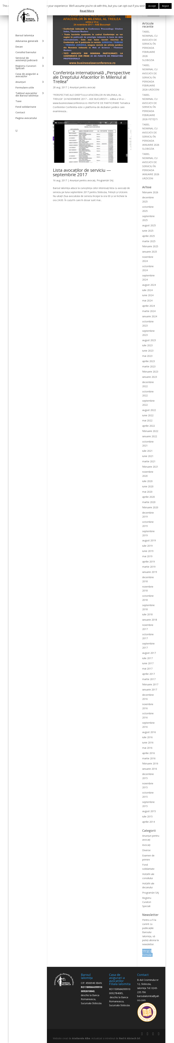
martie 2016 (148, 758)
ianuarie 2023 (149, 376)
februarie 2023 (150, 371)
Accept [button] (152, 5)
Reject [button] (165, 5)
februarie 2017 (150, 684)
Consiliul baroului (25, 52)
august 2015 (149, 811)
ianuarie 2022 (149, 436)
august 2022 (149, 410)
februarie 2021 (150, 466)
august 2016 (149, 732)
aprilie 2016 (148, 753)
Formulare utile (24, 87)
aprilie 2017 (148, 673)
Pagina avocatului (26, 118)
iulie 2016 (147, 737)
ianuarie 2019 (149, 572)
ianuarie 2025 (149, 251)
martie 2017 (148, 679)
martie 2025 (148, 241)
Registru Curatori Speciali (25, 67)
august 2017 (149, 652)
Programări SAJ (105, 180)
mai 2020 (147, 491)
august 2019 (149, 540)
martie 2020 (148, 502)
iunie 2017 (147, 663)
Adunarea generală (26, 41)
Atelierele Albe (81, 1038)
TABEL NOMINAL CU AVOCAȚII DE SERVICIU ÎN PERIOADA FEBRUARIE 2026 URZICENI (150, 77)
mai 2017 (147, 668)
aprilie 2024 (148, 305)
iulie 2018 (147, 614)
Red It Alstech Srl (129, 1038)
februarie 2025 (150, 246)
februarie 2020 (150, 507)
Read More (87, 11)
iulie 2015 (147, 816)
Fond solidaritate (25, 107)
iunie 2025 (147, 230)
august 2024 (149, 284)
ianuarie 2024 (149, 316)
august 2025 (149, 225)
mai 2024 (147, 300)
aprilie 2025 (148, 236)
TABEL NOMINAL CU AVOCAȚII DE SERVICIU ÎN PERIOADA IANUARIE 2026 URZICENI (150, 166)
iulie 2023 (147, 345)
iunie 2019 (147, 551)
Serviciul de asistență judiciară (26, 59)
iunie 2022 (147, 415)
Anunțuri (20, 82)
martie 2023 (148, 366)
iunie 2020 (147, 486)
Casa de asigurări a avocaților (26, 75)
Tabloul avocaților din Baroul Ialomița (26, 94)
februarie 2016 (150, 763)
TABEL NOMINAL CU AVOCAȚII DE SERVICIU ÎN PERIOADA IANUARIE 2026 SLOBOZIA (150, 136)
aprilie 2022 (148, 425)
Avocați (146, 845)
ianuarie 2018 (149, 619)
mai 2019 (147, 556)
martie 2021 (148, 461)
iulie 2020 (147, 481)
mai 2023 (147, 355)
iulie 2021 (147, 450)
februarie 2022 (150, 431)
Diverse (146, 850)
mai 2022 (147, 420)
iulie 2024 (147, 290)
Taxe (18, 101)
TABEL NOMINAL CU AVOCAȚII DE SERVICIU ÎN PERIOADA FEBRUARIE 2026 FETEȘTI (150, 107)
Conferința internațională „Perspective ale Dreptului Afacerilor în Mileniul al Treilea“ (91, 77)
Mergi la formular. (147, 952)
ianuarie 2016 (149, 768)
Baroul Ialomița (24, 35)
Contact (20, 112)
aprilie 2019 (148, 561)
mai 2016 (147, 747)
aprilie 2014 (148, 821)
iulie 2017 (147, 658)
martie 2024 (148, 311)
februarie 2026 (150, 192)
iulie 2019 (147, 545)
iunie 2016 (147, 742)
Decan (19, 46)
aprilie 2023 (148, 361)
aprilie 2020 (148, 496)
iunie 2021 (147, 456)
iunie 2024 (147, 295)
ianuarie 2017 (149, 689)
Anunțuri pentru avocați (82, 87)
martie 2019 (148, 566)
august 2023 (149, 340)
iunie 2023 (147, 350)
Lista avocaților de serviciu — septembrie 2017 (82, 172)
